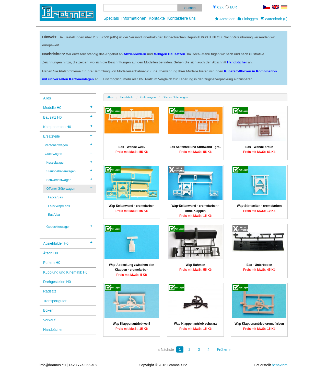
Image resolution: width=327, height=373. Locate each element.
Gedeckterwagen (69, 226)
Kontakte (157, 18)
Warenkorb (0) (273, 19)
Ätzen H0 (50, 253)
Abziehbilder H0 (67, 243)
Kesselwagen (69, 162)
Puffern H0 (51, 263)
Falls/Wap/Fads (59, 206)
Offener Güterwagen (69, 188)
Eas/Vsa (54, 215)
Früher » (223, 349)
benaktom (279, 365)
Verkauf (49, 320)
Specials (111, 18)
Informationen (133, 18)
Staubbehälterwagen (69, 171)
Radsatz (49, 291)
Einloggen (248, 19)
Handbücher (53, 329)
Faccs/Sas (55, 197)
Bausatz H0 (67, 117)
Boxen (48, 310)
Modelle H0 (67, 107)
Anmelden (225, 19)
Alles (47, 98)
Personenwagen (68, 145)
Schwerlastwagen (69, 180)
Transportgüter (54, 301)
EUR (233, 7)
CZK (220, 7)
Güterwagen (68, 154)
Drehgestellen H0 (57, 282)
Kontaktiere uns (181, 18)
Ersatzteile (67, 135)
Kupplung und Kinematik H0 (65, 272)
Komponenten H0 (67, 126)
